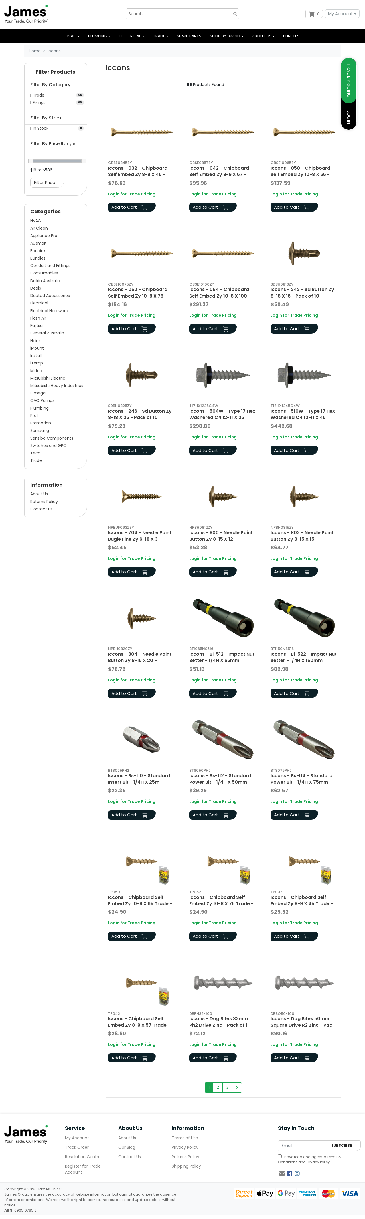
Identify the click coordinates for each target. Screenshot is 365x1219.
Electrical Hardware (49, 311)
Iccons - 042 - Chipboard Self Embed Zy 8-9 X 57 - (219, 171)
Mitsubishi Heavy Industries (56, 385)
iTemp (36, 363)
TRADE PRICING (349, 80)
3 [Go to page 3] (227, 1087)
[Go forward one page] (237, 1087)
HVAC (35, 221)
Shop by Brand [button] (225, 36)
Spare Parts (189, 36)
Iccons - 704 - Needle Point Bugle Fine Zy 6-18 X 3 (139, 535)
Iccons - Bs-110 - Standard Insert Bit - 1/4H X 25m (139, 778)
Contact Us (41, 509)
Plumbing (39, 408)
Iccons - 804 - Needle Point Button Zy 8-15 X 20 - (139, 657)
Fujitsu (36, 325)
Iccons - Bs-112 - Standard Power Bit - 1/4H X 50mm (220, 778)
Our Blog (126, 1147)
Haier (35, 341)
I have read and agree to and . (309, 1159)
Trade (36, 460)
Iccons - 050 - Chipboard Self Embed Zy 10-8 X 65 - (300, 171)
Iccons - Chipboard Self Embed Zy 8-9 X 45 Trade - (302, 900)
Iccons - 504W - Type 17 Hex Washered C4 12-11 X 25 (222, 414)
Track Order (77, 1147)
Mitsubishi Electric (47, 378)
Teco (35, 453)
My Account (340, 14)
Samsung (39, 430)
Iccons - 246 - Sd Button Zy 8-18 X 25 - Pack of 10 (140, 414)
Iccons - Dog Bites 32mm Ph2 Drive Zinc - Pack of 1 (218, 1021)
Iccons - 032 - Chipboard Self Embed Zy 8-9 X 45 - (137, 171)
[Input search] (182, 13)
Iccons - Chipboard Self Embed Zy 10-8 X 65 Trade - (140, 900)
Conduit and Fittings (50, 265)
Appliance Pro (43, 235)
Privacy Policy (185, 1147)
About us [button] (261, 36)
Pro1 (34, 415)
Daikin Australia (45, 281)
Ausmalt (38, 243)
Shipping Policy (186, 1166)
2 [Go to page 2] (218, 1087)
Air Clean (39, 228)
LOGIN (349, 117)
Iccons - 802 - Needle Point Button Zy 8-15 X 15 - (302, 535)
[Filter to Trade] (56, 95)
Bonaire (37, 251)
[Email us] (282, 1173)
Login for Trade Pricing (131, 194)
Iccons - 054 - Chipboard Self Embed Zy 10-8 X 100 (219, 292)
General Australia (47, 333)
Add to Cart (129, 207)
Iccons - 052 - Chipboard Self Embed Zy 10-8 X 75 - (137, 292)
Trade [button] (159, 36)
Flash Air (38, 318)
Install (36, 355)
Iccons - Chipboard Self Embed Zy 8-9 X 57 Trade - (139, 1021)
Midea (36, 371)
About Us (39, 494)
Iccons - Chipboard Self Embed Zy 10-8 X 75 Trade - (221, 900)
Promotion (40, 423)
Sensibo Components (51, 438)
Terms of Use (185, 1138)
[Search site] (235, 14)
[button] (56, 73)
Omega (38, 393)
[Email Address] (303, 1146)
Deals (35, 288)
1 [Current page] (209, 1087)
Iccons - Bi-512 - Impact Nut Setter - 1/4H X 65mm (221, 657)
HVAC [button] (71, 36)
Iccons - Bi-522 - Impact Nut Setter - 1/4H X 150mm (304, 657)
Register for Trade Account (83, 1169)
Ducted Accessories (50, 295)
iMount (37, 348)
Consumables (44, 273)
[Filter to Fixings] (56, 102)
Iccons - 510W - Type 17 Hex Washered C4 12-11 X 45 (303, 414)
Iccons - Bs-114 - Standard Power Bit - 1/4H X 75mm (301, 778)
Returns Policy (44, 501)
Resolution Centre (83, 1157)
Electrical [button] (130, 36)
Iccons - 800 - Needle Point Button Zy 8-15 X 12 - (221, 535)
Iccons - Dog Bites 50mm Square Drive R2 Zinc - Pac (301, 1021)
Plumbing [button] (97, 36)
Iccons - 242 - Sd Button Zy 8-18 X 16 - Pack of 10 (302, 292)
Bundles (291, 36)
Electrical (39, 303)
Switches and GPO (48, 445)
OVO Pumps (42, 400)
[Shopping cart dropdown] (314, 14)
